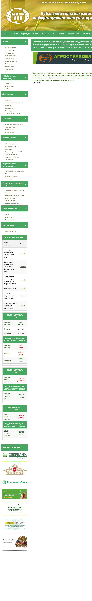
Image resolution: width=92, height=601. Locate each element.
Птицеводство (9, 50)
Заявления (8, 105)
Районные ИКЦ (73, 34)
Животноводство (10, 47)
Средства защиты (11, 61)
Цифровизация (10, 72)
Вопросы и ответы (11, 220)
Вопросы (46, 34)
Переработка (9, 69)
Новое (7, 214)
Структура (25, 34)
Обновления (58, 34)
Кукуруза (7, 333)
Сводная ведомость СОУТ (13, 152)
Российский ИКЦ (10, 146)
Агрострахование (10, 231)
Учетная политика (11, 154)
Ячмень (7, 329)
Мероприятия (9, 132)
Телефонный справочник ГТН (14, 190)
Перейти (23, 253)
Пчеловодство (9, 58)
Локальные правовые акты (14, 124)
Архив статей (9, 178)
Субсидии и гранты (11, 176)
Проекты (8, 100)
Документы (8, 217)
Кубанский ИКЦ (10, 144)
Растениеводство (10, 55)
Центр (15, 34)
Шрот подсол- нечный (7, 416)
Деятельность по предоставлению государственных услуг (12, 200)
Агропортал (9, 149)
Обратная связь (10, 108)
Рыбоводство (9, 53)
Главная (6, 34)
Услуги (36, 34)
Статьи (7, 88)
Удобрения (8, 64)
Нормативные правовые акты (14, 195)
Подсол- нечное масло (7, 379)
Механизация (9, 66)
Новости (7, 193)
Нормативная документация (14, 102)
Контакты (87, 34)
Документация (9, 86)
